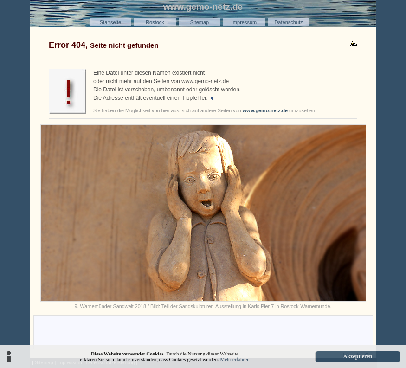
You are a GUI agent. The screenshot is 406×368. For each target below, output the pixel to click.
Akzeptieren (357, 356)
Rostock (155, 22)
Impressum (244, 22)
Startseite (110, 22)
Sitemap (199, 22)
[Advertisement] (203, 331)
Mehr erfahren (234, 359)
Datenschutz (288, 22)
